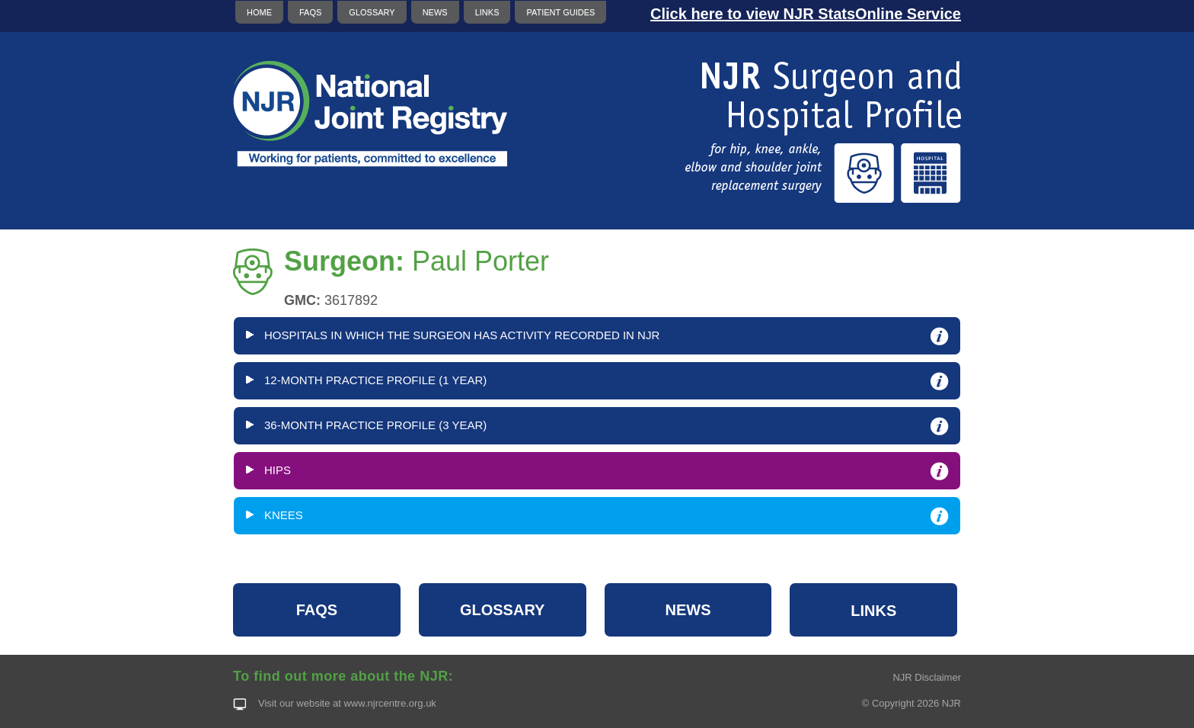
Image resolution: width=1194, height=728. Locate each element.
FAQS (310, 12)
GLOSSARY (371, 12)
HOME (259, 12)
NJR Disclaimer (926, 677)
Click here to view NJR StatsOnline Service (805, 13)
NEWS (435, 12)
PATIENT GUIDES (560, 12)
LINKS (487, 12)
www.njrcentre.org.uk (389, 703)
